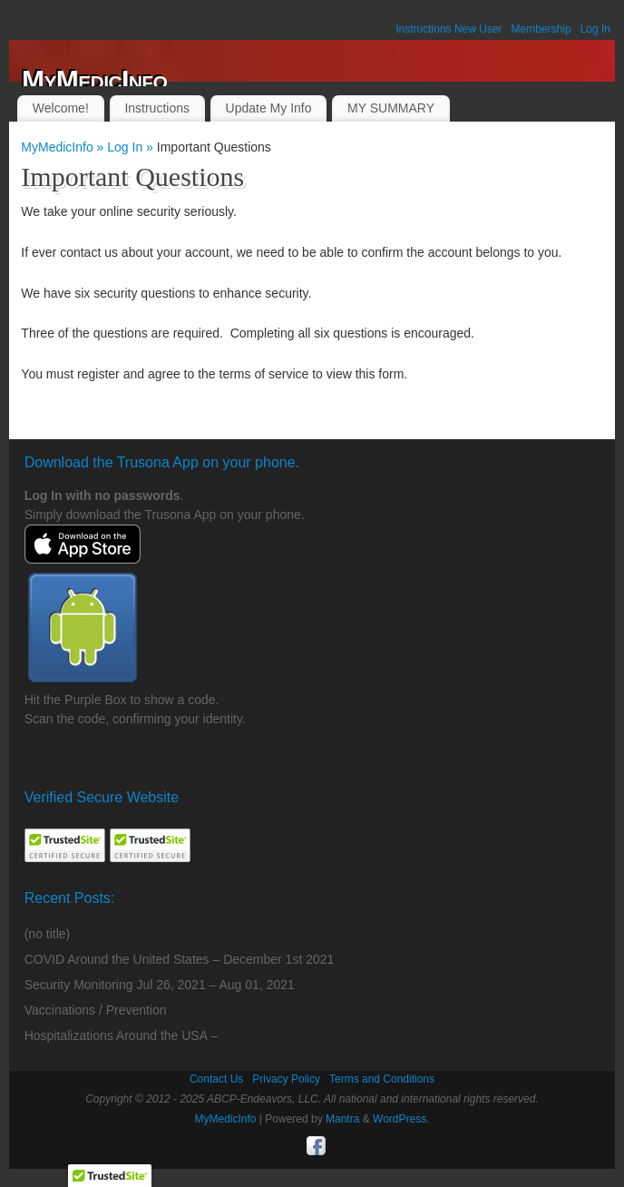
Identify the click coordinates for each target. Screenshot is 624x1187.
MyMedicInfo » (64, 147)
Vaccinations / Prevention (95, 1010)
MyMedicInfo (94, 79)
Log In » (132, 147)
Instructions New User (448, 29)
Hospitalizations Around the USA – (121, 1035)
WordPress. (401, 1119)
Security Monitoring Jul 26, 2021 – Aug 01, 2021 (159, 984)
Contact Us (216, 1079)
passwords (146, 495)
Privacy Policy (286, 1079)
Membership (541, 29)
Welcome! (61, 108)
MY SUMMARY (390, 108)
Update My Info (269, 108)
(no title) (47, 934)
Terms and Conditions (381, 1079)
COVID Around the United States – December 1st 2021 (179, 959)
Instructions (157, 108)
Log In (595, 29)
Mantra (342, 1119)
